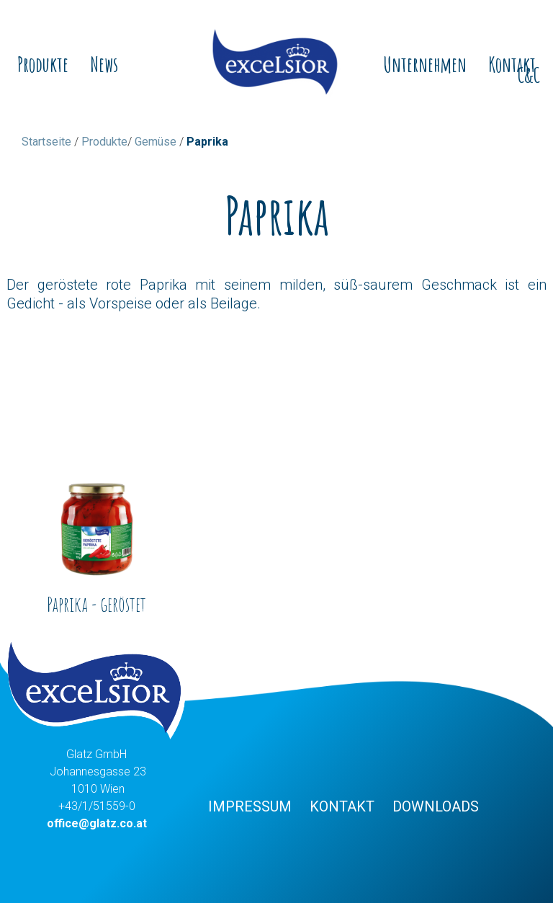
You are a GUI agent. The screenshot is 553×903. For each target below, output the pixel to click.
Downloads (435, 806)
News (104, 65)
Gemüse (155, 141)
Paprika (207, 141)
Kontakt (342, 806)
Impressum (250, 806)
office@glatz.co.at (97, 823)
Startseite (46, 141)
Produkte (42, 65)
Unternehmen (425, 65)
